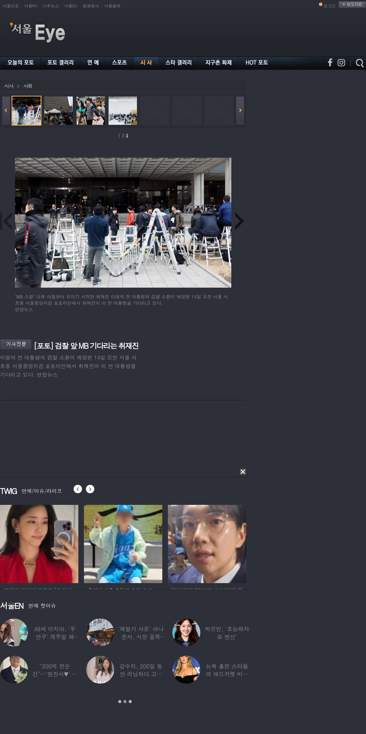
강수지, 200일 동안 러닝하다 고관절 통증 (140, 674)
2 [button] (124, 701)
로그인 (329, 6)
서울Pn (30, 6)
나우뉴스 (51, 6)
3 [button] (130, 701)
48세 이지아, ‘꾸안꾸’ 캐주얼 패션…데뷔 (54, 636)
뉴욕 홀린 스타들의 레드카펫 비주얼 (227, 674)
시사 (8, 85)
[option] (39, 542)
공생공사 (91, 6)
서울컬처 (112, 6)
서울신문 (11, 6)
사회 (27, 85)
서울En (70, 6)
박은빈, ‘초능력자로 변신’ (227, 632)
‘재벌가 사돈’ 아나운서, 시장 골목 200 (140, 636)
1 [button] (119, 701)
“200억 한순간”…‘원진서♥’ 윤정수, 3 (54, 674)
